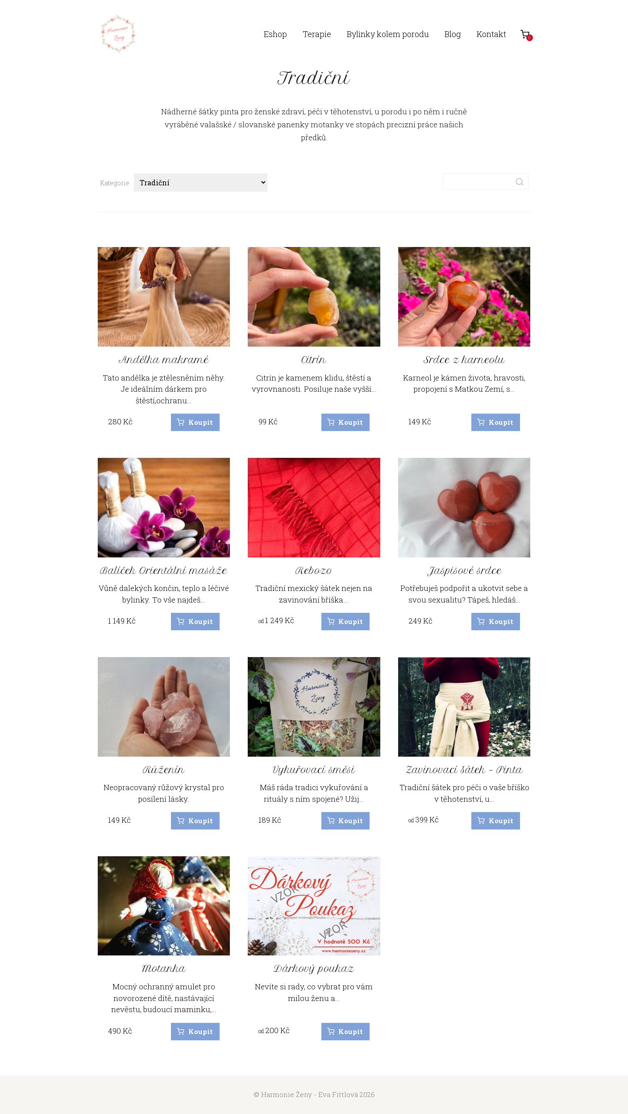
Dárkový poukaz (313, 968)
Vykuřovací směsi (314, 769)
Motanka (164, 968)
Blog (453, 34)
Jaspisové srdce (464, 570)
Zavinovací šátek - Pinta (464, 769)
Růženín (164, 769)
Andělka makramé (164, 359)
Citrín (313, 359)
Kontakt (491, 34)
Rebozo (314, 570)
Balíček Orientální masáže (163, 570)
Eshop (275, 34)
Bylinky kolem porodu (388, 34)
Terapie (317, 34)
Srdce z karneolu (464, 359)
